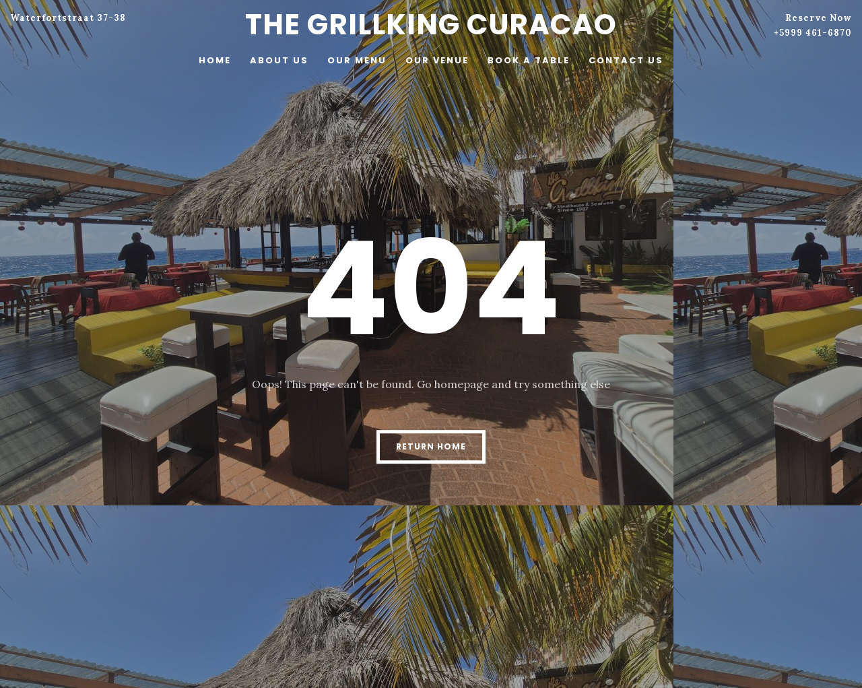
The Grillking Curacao (431, 24)
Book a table (529, 60)
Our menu (357, 60)
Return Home (431, 446)
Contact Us (626, 60)
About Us (279, 60)
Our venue (437, 60)
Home (215, 60)
